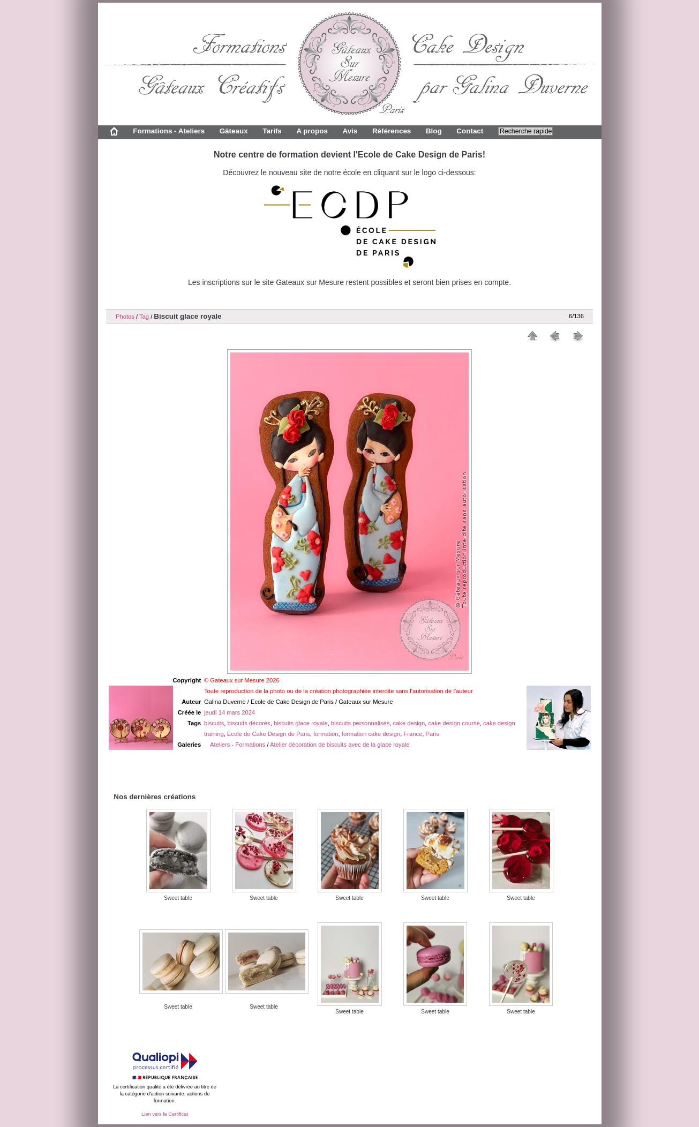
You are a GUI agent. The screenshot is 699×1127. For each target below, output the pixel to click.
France (412, 734)
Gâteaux (234, 131)
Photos (125, 316)
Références (391, 131)
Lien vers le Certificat (164, 1114)
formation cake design (371, 734)
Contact (469, 131)
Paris (433, 734)
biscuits (214, 723)
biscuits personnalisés (360, 723)
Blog (434, 131)
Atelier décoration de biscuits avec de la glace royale (340, 744)
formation (326, 734)
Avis (349, 131)
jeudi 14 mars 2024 (229, 712)
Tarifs (272, 131)
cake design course (453, 723)
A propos (311, 131)
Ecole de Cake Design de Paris (268, 734)
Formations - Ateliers (169, 131)
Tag (144, 316)
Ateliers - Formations (237, 744)
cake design (409, 723)
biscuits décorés (248, 723)
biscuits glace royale (301, 723)
